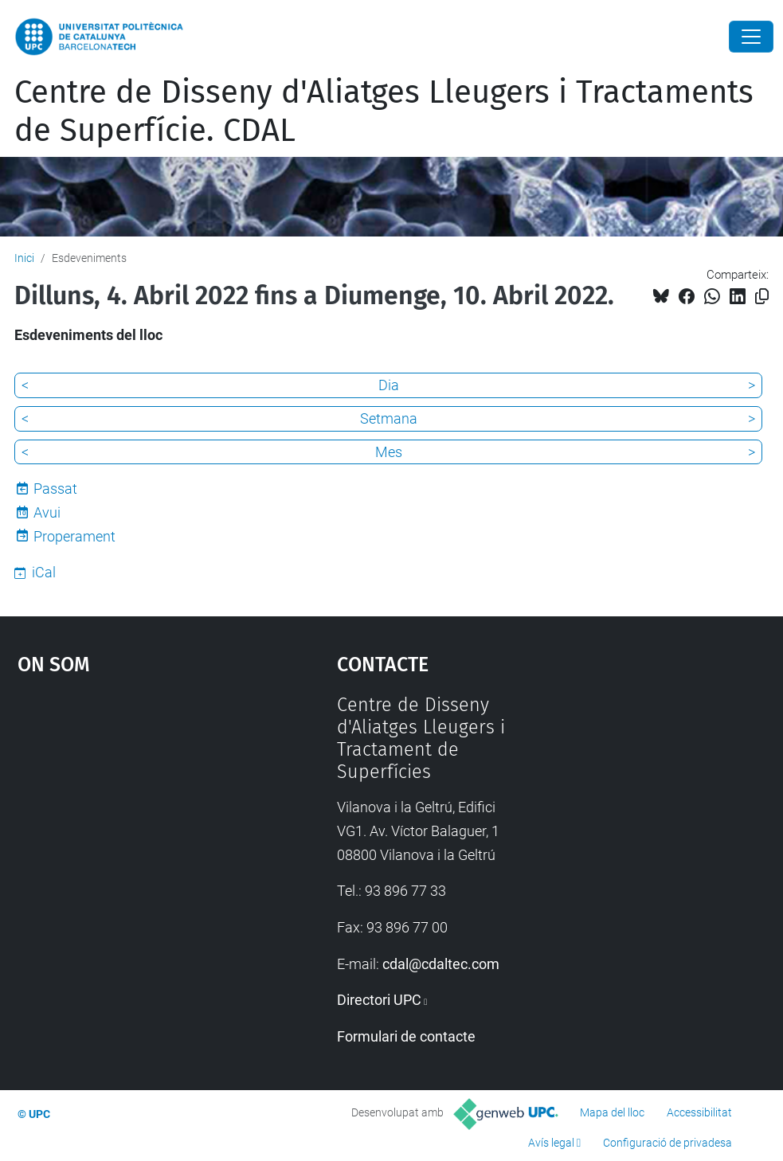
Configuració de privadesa (667, 1142)
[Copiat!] (762, 296)
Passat (55, 488)
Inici (24, 258)
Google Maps (136, 813)
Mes (388, 452)
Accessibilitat (699, 1112)
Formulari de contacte (406, 1036)
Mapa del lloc (612, 1112)
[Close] (751, 37)
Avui (47, 512)
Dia (388, 385)
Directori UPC (379, 999)
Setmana (388, 418)
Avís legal (551, 1142)
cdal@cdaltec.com (440, 964)
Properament (74, 536)
